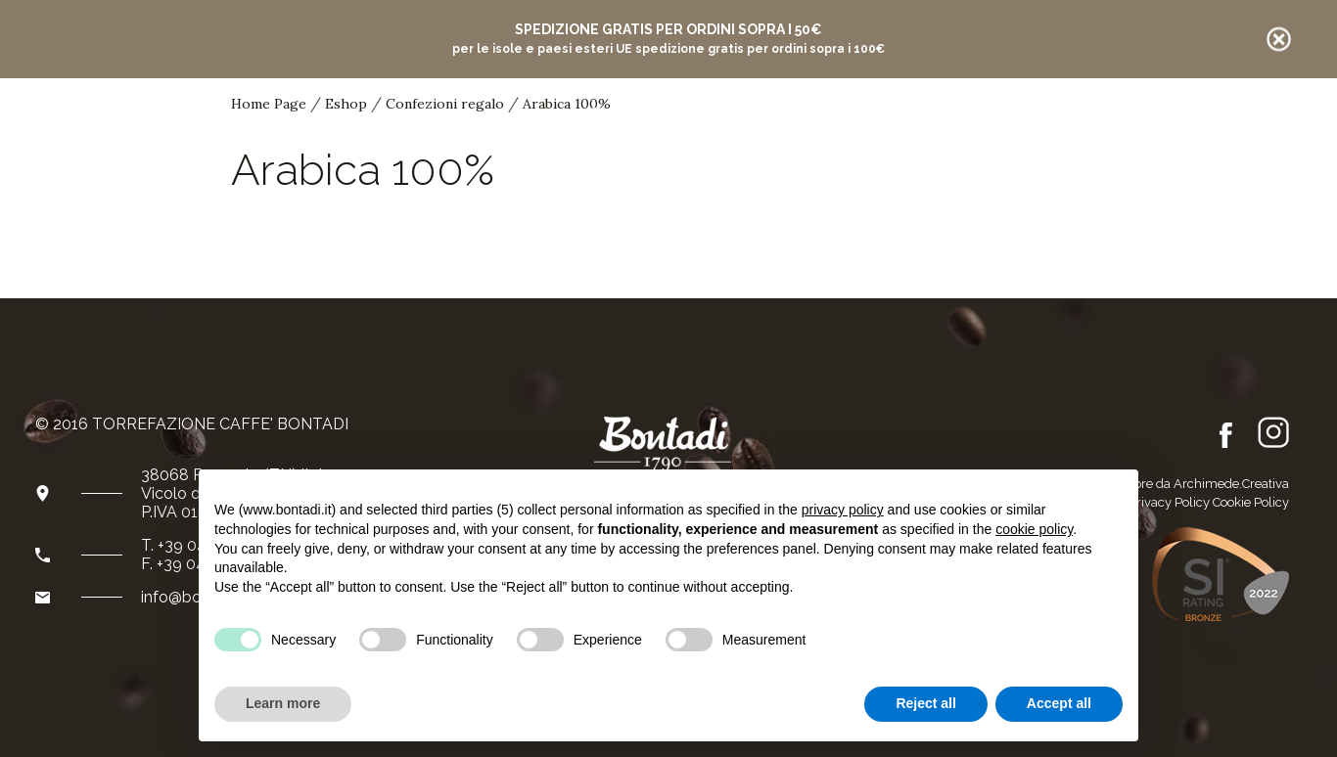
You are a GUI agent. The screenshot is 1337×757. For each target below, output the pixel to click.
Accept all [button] (1059, 703)
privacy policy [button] (843, 509)
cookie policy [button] (1034, 529)
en (1123, 133)
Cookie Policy (1251, 502)
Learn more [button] (283, 703)
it (1098, 133)
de (1152, 132)
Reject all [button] (925, 703)
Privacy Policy (1169, 502)
